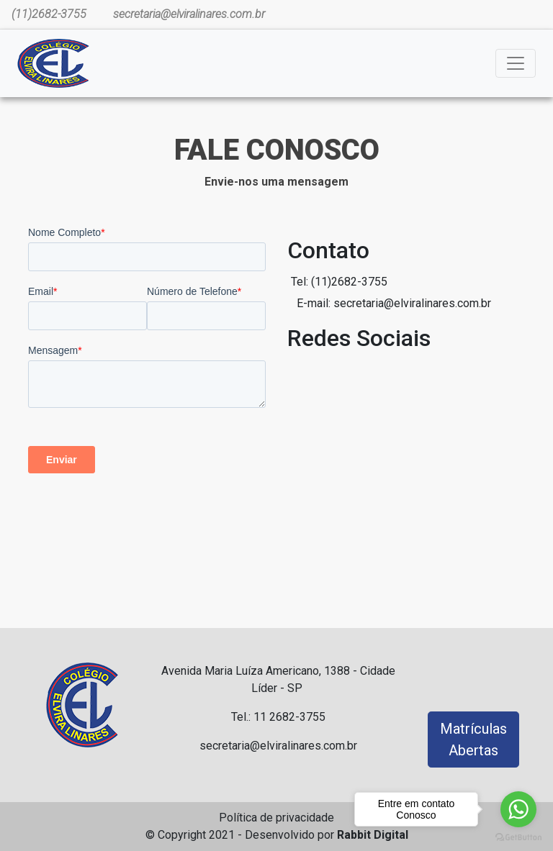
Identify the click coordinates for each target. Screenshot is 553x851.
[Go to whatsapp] (518, 809)
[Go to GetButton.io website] (518, 836)
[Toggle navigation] (515, 63)
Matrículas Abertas (473, 739)
